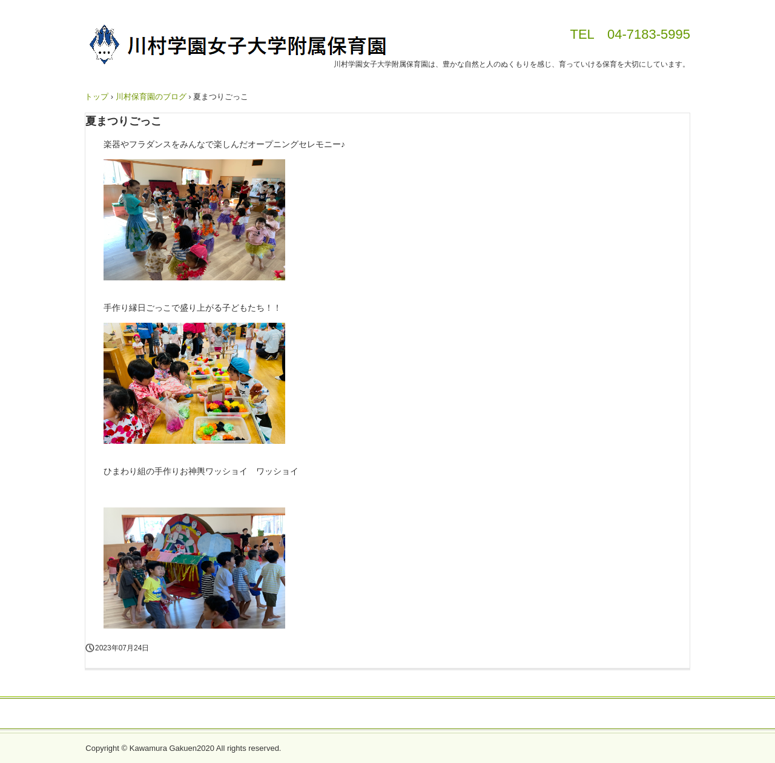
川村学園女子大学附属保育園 (237, 46)
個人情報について (387, 714)
